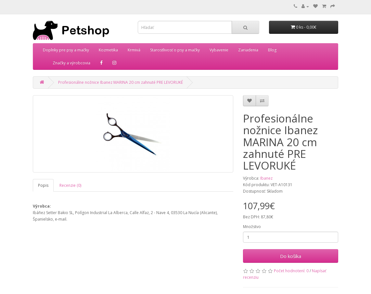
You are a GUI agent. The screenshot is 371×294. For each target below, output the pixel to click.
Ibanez (266, 178)
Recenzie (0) (70, 185)
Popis (43, 185)
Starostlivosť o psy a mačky (175, 50)
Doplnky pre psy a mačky (66, 50)
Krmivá (134, 50)
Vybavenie (219, 50)
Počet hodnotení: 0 (291, 271)
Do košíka (290, 256)
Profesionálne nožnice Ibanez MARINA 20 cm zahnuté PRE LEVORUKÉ (120, 82)
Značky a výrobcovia (71, 63)
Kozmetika (108, 50)
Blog (272, 50)
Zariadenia (248, 50)
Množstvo (252, 226)
